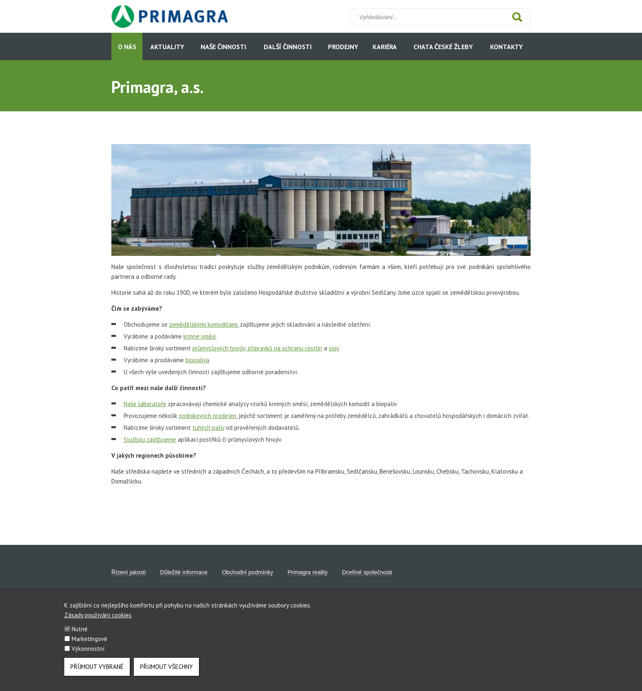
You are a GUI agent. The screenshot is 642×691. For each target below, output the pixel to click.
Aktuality (167, 47)
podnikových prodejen (207, 416)
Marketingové (89, 645)
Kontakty (506, 47)
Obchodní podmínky (247, 572)
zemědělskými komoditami (203, 324)
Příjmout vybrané (97, 673)
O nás (127, 47)
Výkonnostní (88, 655)
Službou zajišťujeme (150, 439)
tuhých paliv (208, 427)
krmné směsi (199, 336)
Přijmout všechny (166, 673)
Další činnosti (288, 47)
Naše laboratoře (145, 404)
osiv (334, 348)
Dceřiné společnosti (367, 572)
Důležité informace (184, 572)
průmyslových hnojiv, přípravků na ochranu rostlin (257, 348)
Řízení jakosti (128, 572)
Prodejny (343, 47)
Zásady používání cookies (97, 621)
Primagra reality (307, 572)
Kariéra (385, 47)
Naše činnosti (223, 47)
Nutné (80, 635)
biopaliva (197, 360)
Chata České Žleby (443, 47)
